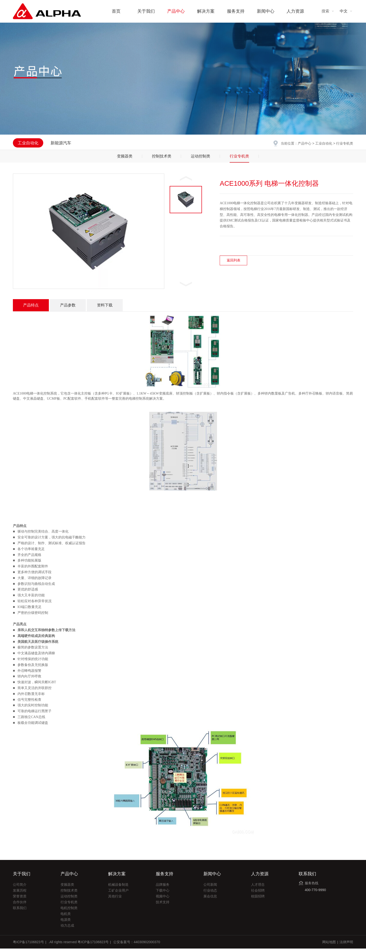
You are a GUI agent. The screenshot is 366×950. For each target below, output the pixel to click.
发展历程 (19, 892)
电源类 (66, 921)
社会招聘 (258, 892)
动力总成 (67, 927)
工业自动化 (323, 143)
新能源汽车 (61, 143)
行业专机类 (239, 158)
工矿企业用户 (118, 892)
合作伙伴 (19, 903)
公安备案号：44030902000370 (136, 943)
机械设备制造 (118, 886)
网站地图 (329, 943)
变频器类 (124, 158)
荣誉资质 (19, 898)
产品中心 (176, 11)
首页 (116, 11)
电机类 (66, 915)
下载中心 (162, 892)
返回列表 (233, 262)
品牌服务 (162, 886)
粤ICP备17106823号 (28, 943)
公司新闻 (210, 886)
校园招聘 (258, 898)
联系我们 (19, 909)
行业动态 (210, 892)
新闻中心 (265, 11)
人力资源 (295, 11)
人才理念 (258, 886)
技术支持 (162, 903)
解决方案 (206, 11)
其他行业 (115, 898)
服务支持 (235, 11)
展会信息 (210, 898)
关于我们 (146, 11)
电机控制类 (69, 909)
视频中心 (162, 898)
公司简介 (19, 886)
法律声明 (346, 943)
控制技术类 (161, 158)
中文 (344, 11)
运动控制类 (200, 158)
